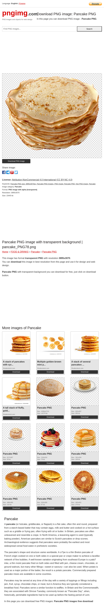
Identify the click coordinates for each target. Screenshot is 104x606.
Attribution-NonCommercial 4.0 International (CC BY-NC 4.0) (42, 180)
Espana (22, 3)
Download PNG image (16, 161)
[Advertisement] (52, 53)
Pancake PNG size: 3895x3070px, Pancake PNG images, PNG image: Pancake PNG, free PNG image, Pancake (53, 184)
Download (16, 372)
